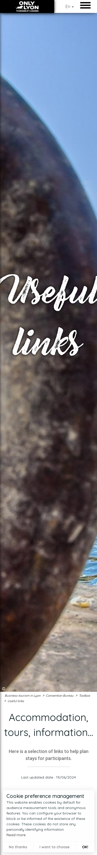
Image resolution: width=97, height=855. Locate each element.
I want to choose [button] (54, 847)
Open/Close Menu (86, 5)
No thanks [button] (18, 847)
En (70, 6)
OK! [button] (85, 847)
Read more (16, 835)
